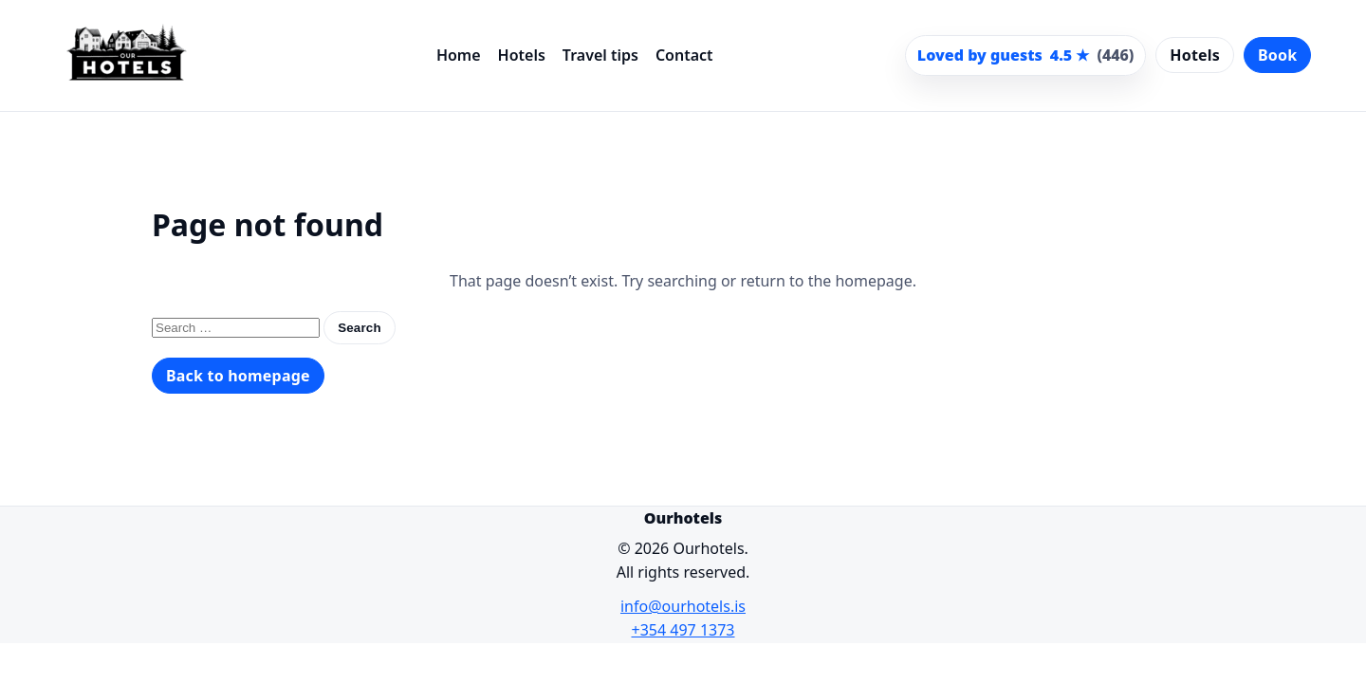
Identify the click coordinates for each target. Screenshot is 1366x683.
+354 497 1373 (683, 629)
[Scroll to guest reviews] (1025, 56)
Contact (684, 55)
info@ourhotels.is (683, 606)
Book (1277, 55)
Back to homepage (238, 375)
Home (458, 55)
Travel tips (600, 55)
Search (359, 328)
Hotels (521, 55)
